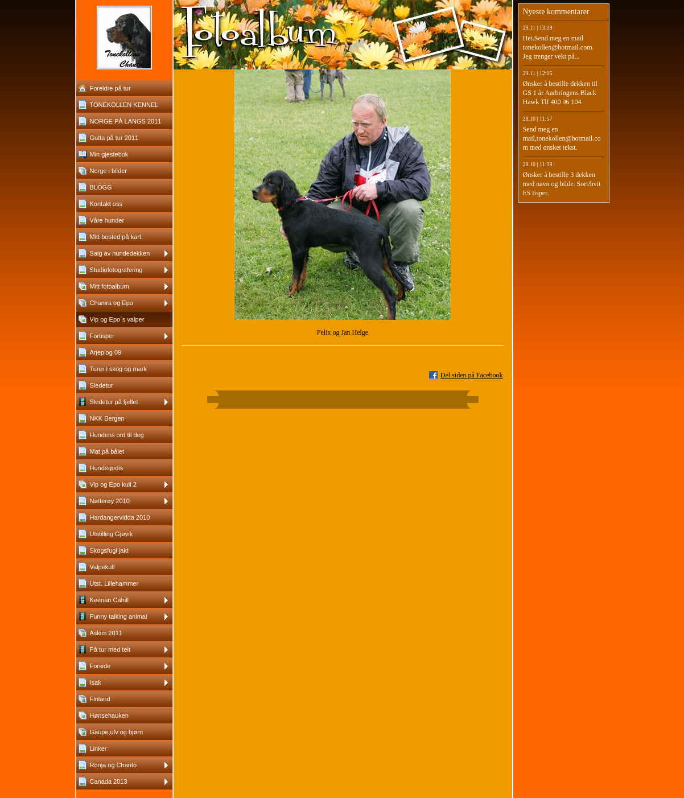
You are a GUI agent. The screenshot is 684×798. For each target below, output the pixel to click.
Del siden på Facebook (471, 375)
